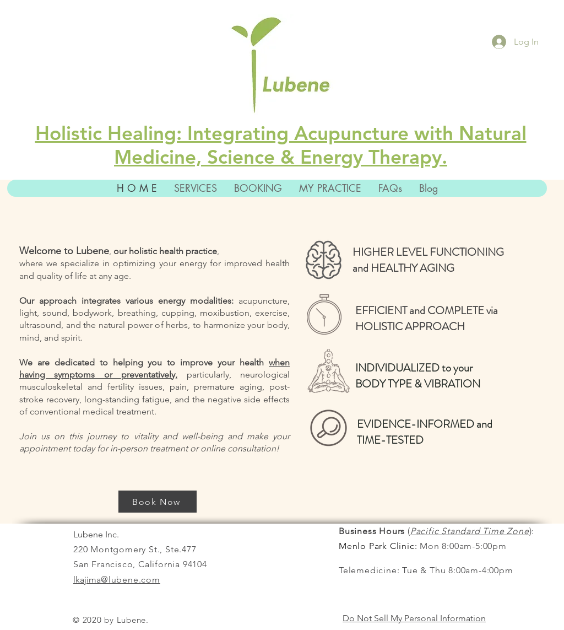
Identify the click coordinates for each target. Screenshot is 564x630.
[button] (330, 188)
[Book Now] (157, 502)
